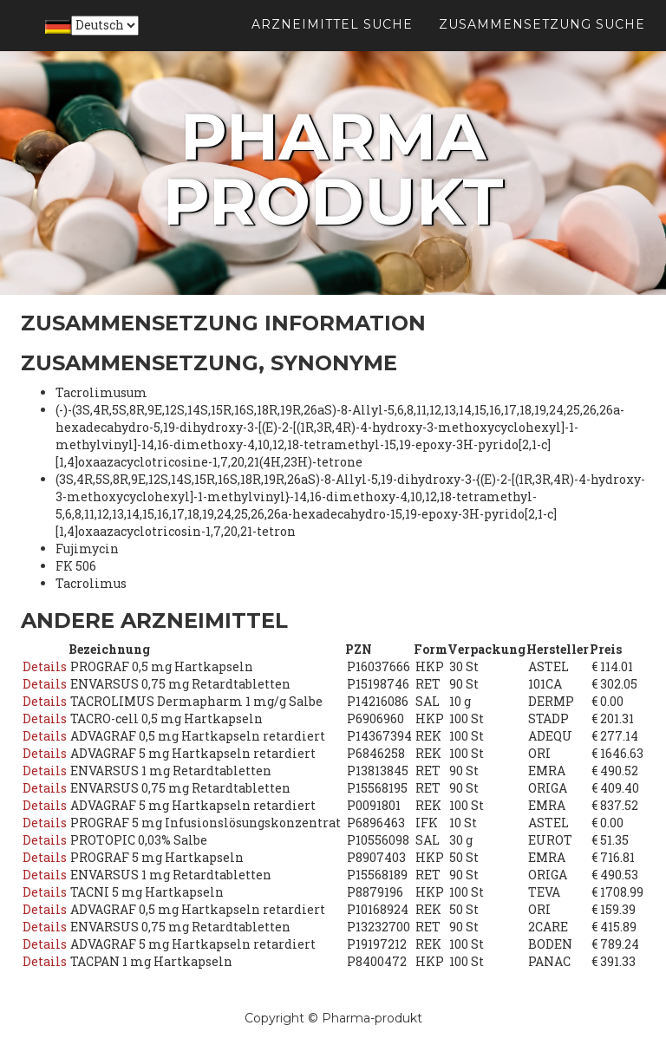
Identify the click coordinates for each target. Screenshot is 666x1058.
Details (45, 666)
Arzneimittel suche (332, 43)
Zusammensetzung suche (542, 43)
